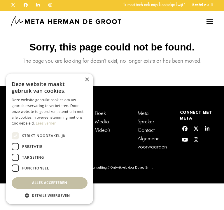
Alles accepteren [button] (49, 182)
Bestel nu (200, 5)
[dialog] (49, 139)
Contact (146, 130)
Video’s (103, 130)
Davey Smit (144, 167)
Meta (143, 113)
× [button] (87, 80)
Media (102, 122)
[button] (209, 21)
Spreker (146, 122)
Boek (100, 113)
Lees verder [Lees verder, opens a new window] (46, 123)
